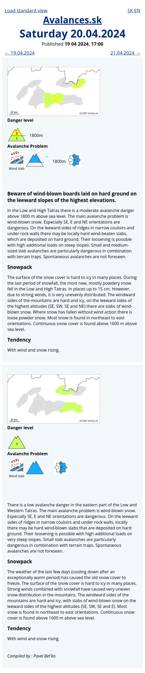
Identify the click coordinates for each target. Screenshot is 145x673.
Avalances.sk (72, 20)
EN (137, 10)
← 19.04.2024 (19, 53)
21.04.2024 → (125, 53)
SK (130, 10)
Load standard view (26, 10)
